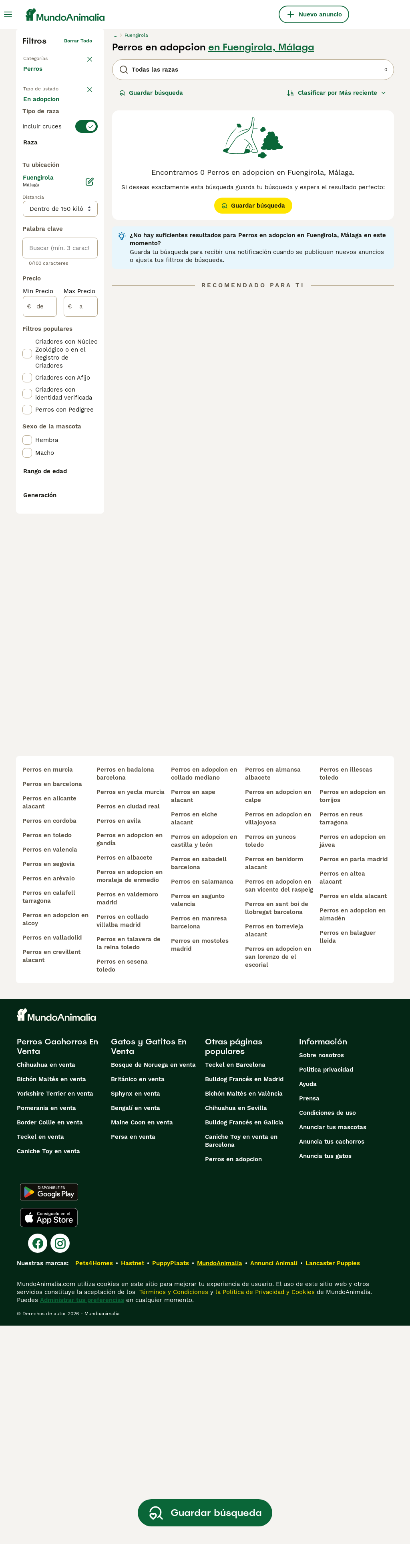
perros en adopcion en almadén (353, 1132)
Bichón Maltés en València (244, 1312)
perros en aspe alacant (193, 1014)
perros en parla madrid (354, 1077)
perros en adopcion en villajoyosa (278, 1036)
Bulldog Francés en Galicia (244, 1340)
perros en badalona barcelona (125, 992)
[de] (40, 520)
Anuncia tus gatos (325, 1374)
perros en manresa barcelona (199, 1140)
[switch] (60, 176)
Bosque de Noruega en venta (153, 1283)
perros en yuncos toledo (270, 1059)
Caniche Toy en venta (48, 1369)
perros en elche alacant (194, 1036)
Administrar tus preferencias (82, 1518)
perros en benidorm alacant (274, 1081)
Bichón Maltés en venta (51, 1297)
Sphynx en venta (135, 1312)
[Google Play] (49, 1410)
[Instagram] (60, 1461)
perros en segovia (48, 1082)
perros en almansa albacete (273, 992)
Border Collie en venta (50, 1340)
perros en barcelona (52, 1002)
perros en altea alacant (342, 1096)
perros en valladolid (52, 1156)
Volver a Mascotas (44, 57)
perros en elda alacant (353, 1114)
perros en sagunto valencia (198, 1118)
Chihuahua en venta (46, 1283)
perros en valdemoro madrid (127, 1116)
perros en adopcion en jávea (353, 1059)
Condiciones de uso (327, 1331)
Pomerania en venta (46, 1326)
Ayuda (308, 1302)
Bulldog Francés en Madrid (244, 1297)
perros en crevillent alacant (51, 1174)
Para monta (47, 145)
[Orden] (336, 93)
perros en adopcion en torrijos (353, 1014)
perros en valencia (49, 1068)
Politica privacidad (326, 1288)
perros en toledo (47, 1053)
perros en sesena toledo (122, 1184)
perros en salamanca (202, 1100)
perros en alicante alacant (49, 1020)
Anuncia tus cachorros (331, 1360)
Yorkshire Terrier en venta (55, 1312)
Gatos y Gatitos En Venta (149, 1264)
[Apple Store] (49, 1436)
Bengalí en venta (135, 1326)
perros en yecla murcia (130, 1010)
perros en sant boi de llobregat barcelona (276, 1126)
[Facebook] (37, 1461)
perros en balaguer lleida (348, 1155)
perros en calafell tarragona (48, 1115)
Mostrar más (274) (56, 361)
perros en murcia (47, 988)
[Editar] (90, 396)
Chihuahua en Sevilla (236, 1326)
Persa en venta (133, 1355)
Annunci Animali (273, 1481)
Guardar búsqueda (151, 92)
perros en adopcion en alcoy (55, 1137)
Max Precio (79, 505)
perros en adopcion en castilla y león (204, 1059)
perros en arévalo (48, 1096)
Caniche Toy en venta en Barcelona (241, 1359)
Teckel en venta (40, 1355)
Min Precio (38, 505)
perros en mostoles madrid (200, 1163)
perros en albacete (124, 1076)
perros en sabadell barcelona (199, 1081)
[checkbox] (27, 228)
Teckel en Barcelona (235, 1283)
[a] (81, 520)
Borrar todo (78, 41)
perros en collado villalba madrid (122, 1139)
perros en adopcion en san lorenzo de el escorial (278, 1175)
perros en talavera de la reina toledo (128, 1161)
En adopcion (48, 126)
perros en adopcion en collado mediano (204, 992)
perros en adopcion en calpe (278, 1014)
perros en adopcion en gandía (129, 1057)
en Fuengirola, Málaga (261, 47)
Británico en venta (138, 1297)
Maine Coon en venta (142, 1340)
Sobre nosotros (321, 1273)
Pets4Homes (94, 1481)
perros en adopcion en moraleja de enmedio (129, 1094)
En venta (43, 107)
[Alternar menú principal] (8, 14)
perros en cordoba (49, 1039)
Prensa (309, 1316)
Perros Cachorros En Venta (57, 1264)
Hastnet (132, 1481)
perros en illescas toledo (346, 992)
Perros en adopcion (233, 1377)
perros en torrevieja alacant (274, 1148)
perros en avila (118, 1039)
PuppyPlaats (170, 1481)
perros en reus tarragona (341, 1036)
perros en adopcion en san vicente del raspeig (279, 1104)
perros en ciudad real (128, 1024)
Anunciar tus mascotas (332, 1345)
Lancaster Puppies (332, 1481)
